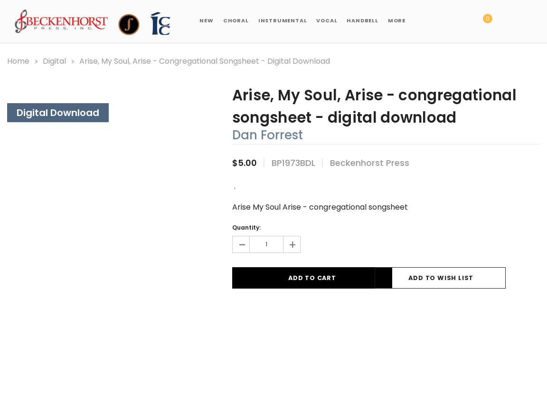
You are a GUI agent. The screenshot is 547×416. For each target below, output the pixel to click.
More (397, 20)
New (206, 20)
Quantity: (246, 227)
